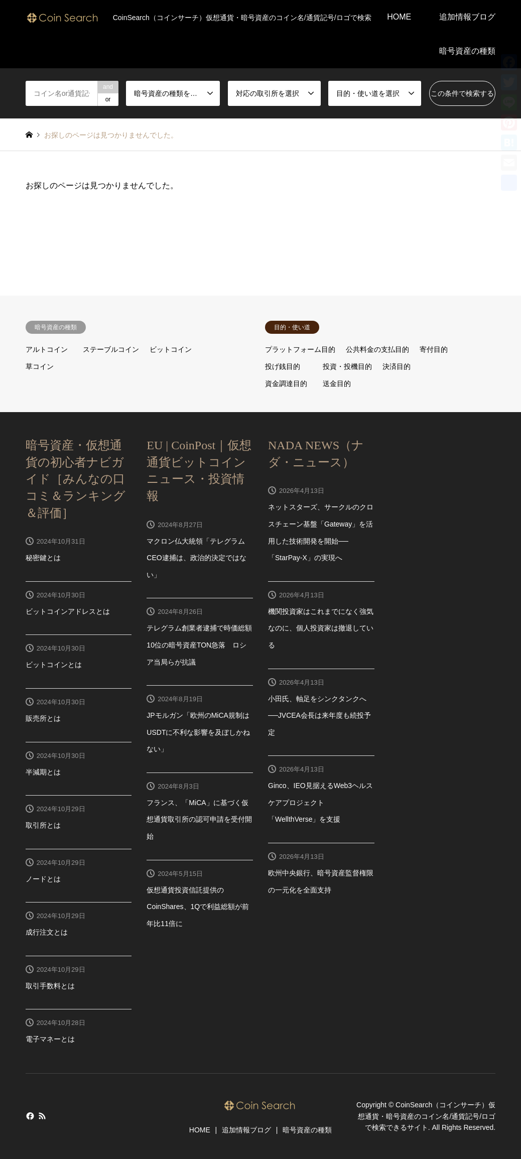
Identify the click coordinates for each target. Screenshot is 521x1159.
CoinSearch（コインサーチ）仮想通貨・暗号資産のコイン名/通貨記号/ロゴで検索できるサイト (426, 1116)
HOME (399, 17)
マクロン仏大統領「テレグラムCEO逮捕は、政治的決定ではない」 (196, 558)
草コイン (40, 366)
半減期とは (43, 772)
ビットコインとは (54, 665)
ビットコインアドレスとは (68, 611)
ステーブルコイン (111, 349)
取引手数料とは (50, 986)
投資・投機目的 (347, 366)
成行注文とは (47, 932)
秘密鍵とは (43, 558)
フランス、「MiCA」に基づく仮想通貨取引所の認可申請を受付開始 (199, 819)
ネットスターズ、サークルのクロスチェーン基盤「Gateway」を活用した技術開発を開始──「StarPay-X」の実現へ (320, 532)
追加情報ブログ (467, 17)
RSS (42, 1115)
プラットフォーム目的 (300, 349)
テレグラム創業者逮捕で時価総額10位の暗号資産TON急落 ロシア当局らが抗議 (199, 645)
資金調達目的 (286, 383)
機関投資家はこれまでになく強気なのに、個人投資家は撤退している (320, 628)
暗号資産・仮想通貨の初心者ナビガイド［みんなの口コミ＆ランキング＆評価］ (75, 479)
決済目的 (396, 366)
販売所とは (43, 718)
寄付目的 (434, 349)
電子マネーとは (50, 1039)
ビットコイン (171, 349)
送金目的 (337, 383)
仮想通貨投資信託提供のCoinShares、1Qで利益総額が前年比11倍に (198, 907)
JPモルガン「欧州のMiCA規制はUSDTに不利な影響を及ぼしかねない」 (198, 732)
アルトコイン (47, 349)
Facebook (29, 1115)
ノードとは (43, 879)
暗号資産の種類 (467, 51)
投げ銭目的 (282, 366)
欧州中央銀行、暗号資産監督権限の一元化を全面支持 (320, 881)
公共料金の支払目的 (377, 349)
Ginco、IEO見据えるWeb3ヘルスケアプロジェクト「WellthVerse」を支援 (320, 802)
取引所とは (43, 825)
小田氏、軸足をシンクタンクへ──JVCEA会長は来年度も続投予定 (319, 715)
